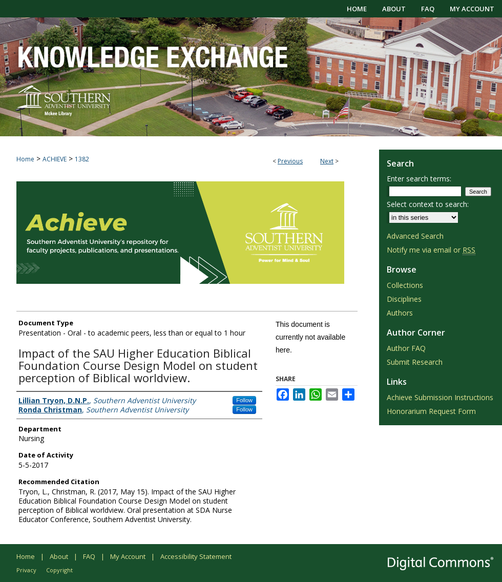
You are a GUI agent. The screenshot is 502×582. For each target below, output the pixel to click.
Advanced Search (415, 236)
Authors (400, 313)
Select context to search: (428, 204)
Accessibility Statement (196, 556)
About (59, 556)
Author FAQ (406, 348)
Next (326, 161)
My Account (127, 556)
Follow (244, 400)
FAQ (89, 556)
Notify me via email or (431, 250)
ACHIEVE (55, 159)
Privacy (26, 570)
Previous (290, 161)
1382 (82, 159)
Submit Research (415, 362)
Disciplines (404, 299)
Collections (405, 285)
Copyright (59, 570)
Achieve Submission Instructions (440, 397)
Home (25, 159)
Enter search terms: (419, 178)
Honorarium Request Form (431, 411)
